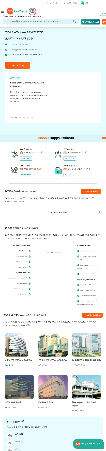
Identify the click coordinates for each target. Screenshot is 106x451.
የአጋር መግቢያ (70, 2)
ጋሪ (84, 3)
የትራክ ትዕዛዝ (52, 2)
